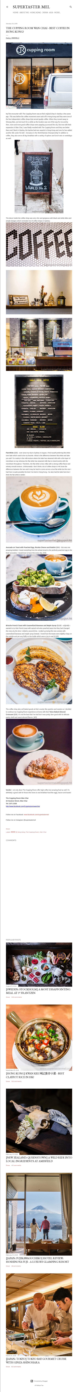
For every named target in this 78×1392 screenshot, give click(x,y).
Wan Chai (43, 832)
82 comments (16, 1366)
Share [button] (8, 829)
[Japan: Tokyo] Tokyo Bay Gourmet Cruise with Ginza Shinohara (36, 1360)
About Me (24, 13)
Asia (51, 13)
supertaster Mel (31, 7)
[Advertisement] (39, 917)
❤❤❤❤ (13, 832)
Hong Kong (35, 13)
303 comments (16, 997)
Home (15, 13)
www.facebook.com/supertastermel (36, 815)
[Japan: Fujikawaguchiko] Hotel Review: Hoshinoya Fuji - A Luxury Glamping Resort (37, 1259)
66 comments (16, 1266)
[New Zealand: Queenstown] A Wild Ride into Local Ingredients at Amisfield (39, 1159)
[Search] (70, 6)
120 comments (16, 1081)
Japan (45, 13)
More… (57, 13)
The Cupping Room (32, 832)
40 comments (16, 1165)
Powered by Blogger (39, 1381)
